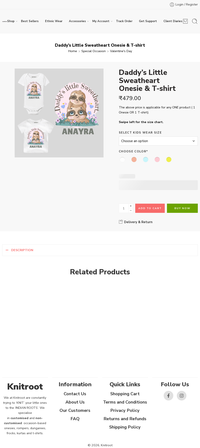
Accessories (77, 21)
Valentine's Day (121, 51)
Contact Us (75, 394)
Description (22, 250)
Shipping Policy (125, 427)
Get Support (148, 21)
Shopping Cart (125, 394)
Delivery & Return (136, 221)
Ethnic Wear (53, 21)
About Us (75, 402)
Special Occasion (93, 51)
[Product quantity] (124, 208)
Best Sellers (30, 21)
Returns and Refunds (125, 419)
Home (72, 51)
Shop (10, 21)
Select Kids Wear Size (140, 133)
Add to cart (150, 208)
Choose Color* (133, 151)
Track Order (124, 21)
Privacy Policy (125, 410)
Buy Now (182, 208)
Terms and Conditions (125, 402)
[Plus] (130, 206)
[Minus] (130, 210)
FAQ (75, 419)
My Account (100, 21)
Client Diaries (172, 21)
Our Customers (75, 410)
